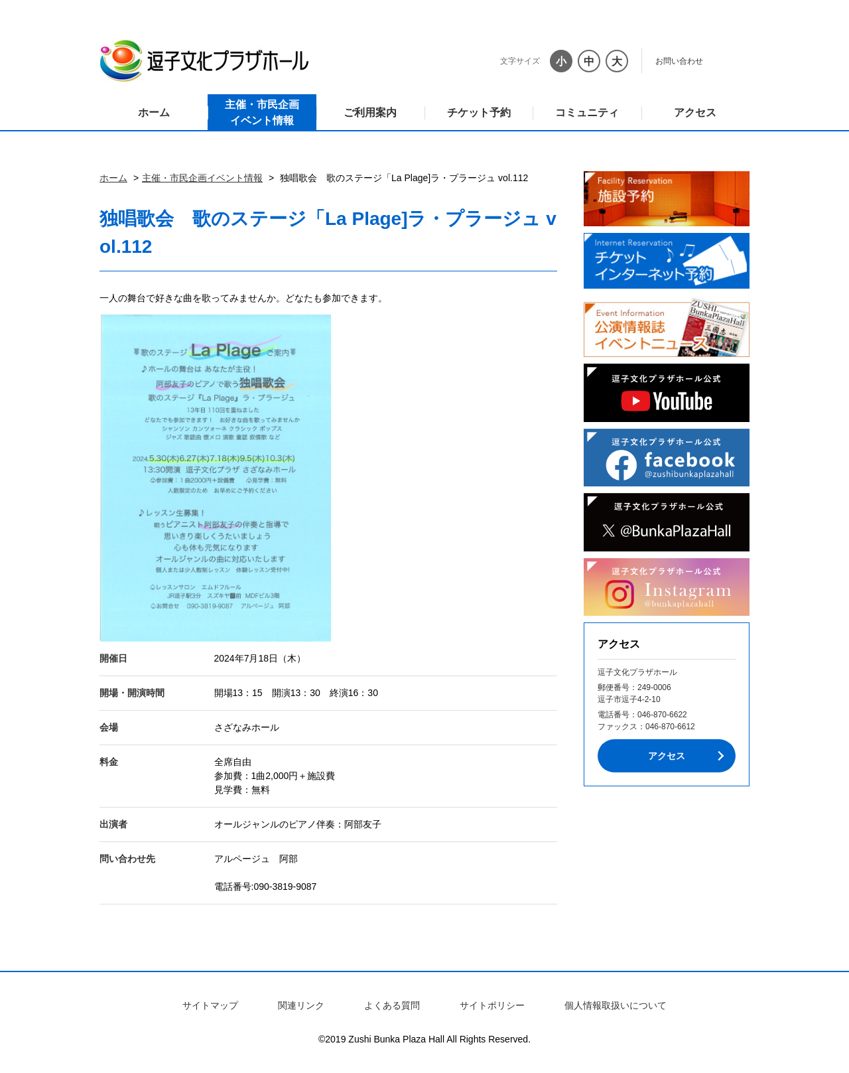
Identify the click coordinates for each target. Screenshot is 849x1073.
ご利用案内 (370, 112)
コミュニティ (587, 112)
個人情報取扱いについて (615, 1005)
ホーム (154, 112)
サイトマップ (210, 1005)
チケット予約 (479, 112)
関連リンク (301, 1005)
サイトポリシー (492, 1005)
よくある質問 (392, 1005)
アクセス (695, 112)
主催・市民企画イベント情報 (262, 112)
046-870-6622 (662, 714)
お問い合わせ (679, 61)
